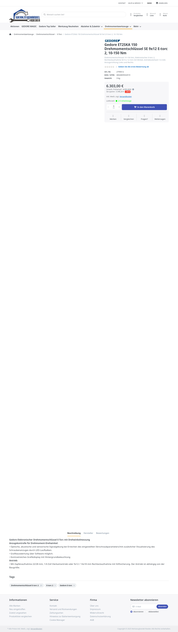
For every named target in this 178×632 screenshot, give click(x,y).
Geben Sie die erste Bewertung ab (133, 66)
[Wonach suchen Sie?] (83, 14)
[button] (108, 107)
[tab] (74, 533)
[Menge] (113, 107)
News (149, 3)
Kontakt (122, 3)
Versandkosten (126, 96)
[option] (26, 585)
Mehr (136, 26)
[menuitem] (14, 26)
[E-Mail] (143, 606)
